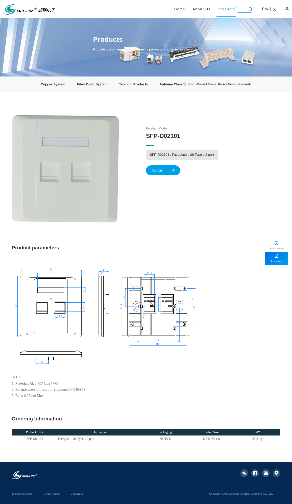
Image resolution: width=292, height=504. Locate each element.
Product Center (206, 84)
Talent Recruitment (22, 493)
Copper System (53, 84)
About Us (202, 9)
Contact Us (77, 493)
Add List (163, 170)
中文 (272, 9)
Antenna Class (171, 84)
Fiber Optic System (92, 84)
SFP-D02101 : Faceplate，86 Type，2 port (182, 154)
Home (179, 9)
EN (264, 9)
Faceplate (245, 84)
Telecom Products (133, 84)
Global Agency (52, 493)
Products (226, 9)
